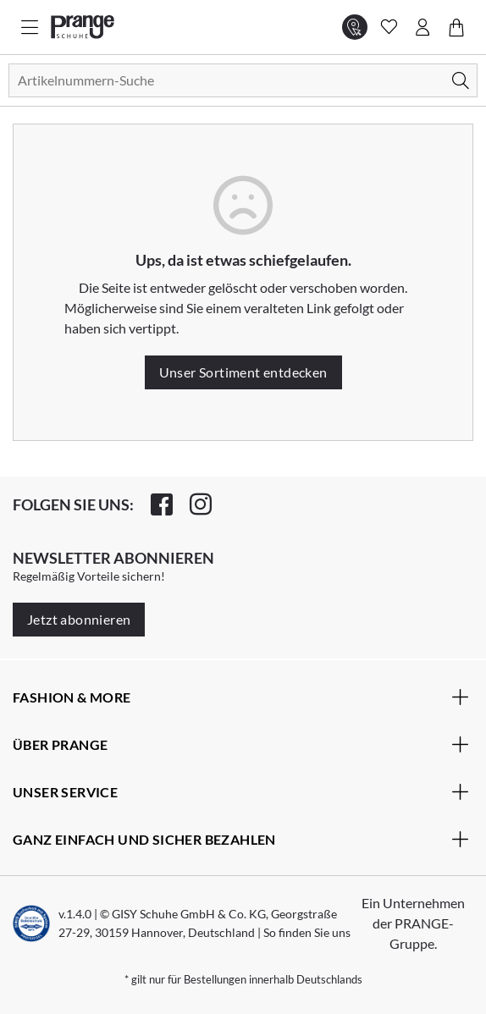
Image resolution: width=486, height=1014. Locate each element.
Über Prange (241, 744)
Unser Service (241, 791)
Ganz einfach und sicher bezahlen (241, 838)
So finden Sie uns (307, 932)
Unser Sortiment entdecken (243, 372)
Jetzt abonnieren (78, 619)
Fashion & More (241, 696)
